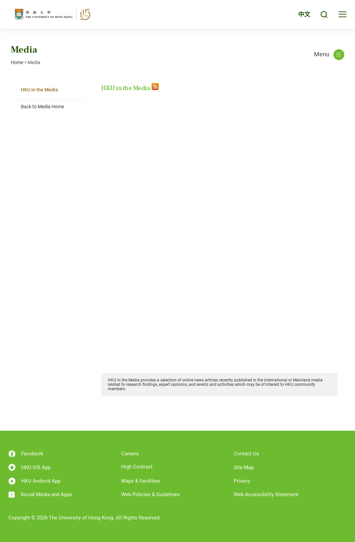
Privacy (242, 481)
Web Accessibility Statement (266, 494)
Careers (130, 454)
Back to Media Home (42, 106)
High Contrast (137, 467)
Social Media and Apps (40, 494)
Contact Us (246, 454)
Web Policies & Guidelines (150, 494)
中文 (304, 14)
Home (17, 62)
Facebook (25, 453)
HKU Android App (34, 481)
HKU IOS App (29, 467)
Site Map (244, 467)
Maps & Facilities (140, 481)
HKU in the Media (39, 89)
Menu (329, 54)
